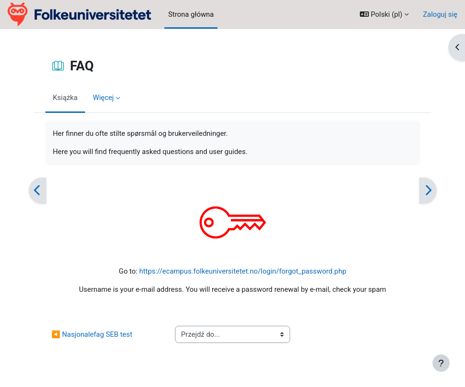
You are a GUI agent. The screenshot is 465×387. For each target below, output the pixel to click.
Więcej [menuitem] (103, 97)
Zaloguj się (440, 14)
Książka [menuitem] (65, 97)
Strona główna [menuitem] (191, 14)
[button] (384, 14)
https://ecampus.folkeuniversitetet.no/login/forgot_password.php (242, 271)
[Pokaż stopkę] (441, 363)
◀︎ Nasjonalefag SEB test (92, 334)
